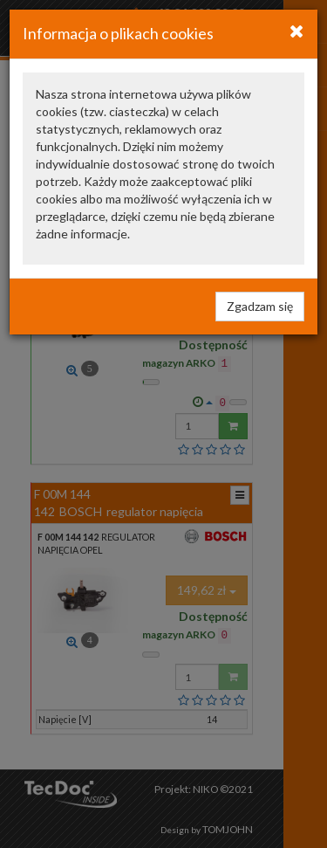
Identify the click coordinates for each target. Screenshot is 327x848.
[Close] (297, 30)
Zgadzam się (260, 306)
